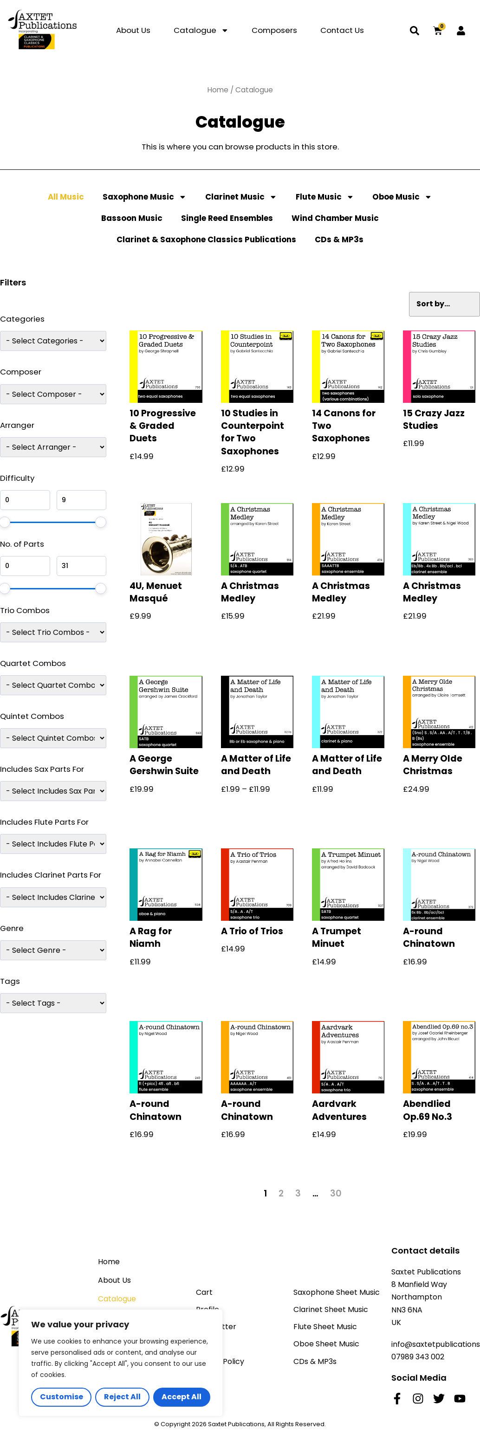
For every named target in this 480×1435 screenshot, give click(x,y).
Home (218, 90)
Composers (274, 30)
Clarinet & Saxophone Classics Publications (206, 239)
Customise (61, 1396)
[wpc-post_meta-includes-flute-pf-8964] (53, 844)
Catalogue (201, 30)
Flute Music (325, 197)
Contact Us (342, 30)
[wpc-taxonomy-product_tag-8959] (53, 1003)
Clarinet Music (241, 197)
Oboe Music (402, 197)
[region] (121, 1362)
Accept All (181, 1396)
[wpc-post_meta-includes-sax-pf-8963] (53, 791)
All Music (66, 196)
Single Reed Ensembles (227, 218)
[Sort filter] (444, 304)
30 (336, 1193)
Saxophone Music (145, 197)
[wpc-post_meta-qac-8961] (53, 685)
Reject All (122, 1396)
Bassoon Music (131, 218)
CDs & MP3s (339, 239)
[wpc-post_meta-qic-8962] (53, 738)
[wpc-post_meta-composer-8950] (53, 394)
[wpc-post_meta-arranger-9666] (53, 447)
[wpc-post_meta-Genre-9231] (53, 950)
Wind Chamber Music (335, 218)
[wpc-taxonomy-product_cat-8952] (53, 341)
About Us (133, 30)
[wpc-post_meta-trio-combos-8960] (53, 632)
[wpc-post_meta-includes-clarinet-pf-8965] (53, 897)
